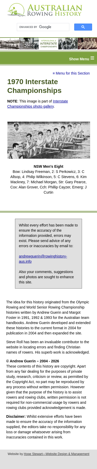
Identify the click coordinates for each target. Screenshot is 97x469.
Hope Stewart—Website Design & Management (56, 454)
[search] (40, 27)
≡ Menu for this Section (71, 73)
